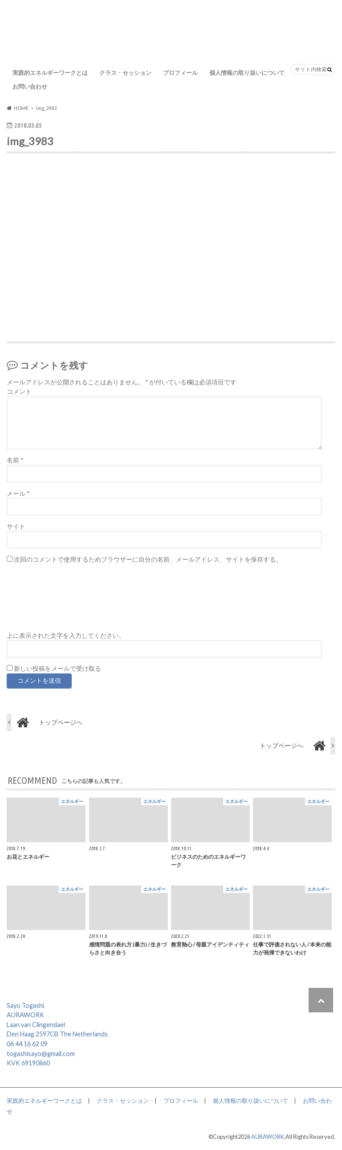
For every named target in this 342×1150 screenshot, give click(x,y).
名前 (15, 460)
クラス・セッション (125, 72)
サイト (16, 526)
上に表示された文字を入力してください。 (66, 635)
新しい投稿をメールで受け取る (57, 668)
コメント (19, 391)
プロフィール (180, 72)
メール (18, 493)
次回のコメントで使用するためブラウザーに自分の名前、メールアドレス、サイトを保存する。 (148, 559)
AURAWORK (267, 1136)
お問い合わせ (29, 86)
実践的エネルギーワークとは (50, 72)
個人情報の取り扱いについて (247, 72)
